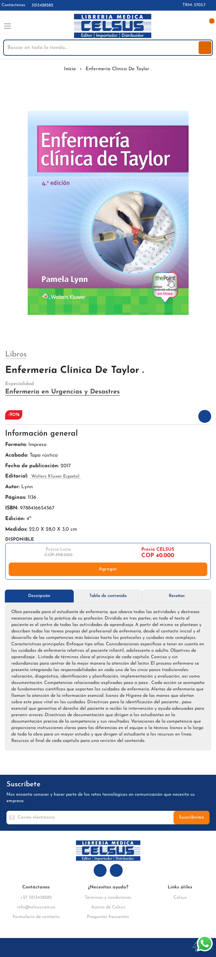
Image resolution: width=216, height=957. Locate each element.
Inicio (70, 69)
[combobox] (102, 47)
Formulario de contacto (36, 916)
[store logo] (112, 26)
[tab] (39, 596)
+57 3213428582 (36, 897)
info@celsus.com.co (36, 907)
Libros (16, 354)
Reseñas (177, 596)
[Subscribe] (192, 817)
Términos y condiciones (108, 897)
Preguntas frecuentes (108, 916)
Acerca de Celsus (108, 907)
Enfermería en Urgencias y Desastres (62, 392)
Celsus (180, 897)
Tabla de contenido (108, 596)
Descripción (39, 596)
